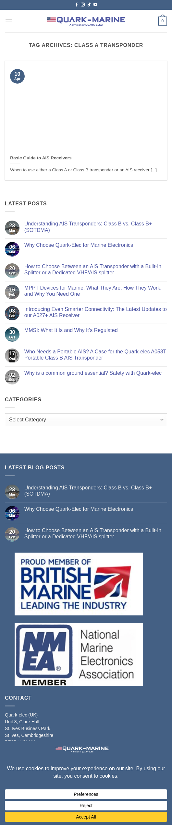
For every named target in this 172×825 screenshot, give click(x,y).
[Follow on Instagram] (83, 5)
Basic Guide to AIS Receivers (40, 157)
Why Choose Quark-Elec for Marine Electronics (78, 245)
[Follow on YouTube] (95, 5)
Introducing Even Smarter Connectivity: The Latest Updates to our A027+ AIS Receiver (95, 312)
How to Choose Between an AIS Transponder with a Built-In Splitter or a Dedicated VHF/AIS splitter (92, 269)
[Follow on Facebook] (77, 5)
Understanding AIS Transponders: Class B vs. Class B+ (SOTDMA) (88, 227)
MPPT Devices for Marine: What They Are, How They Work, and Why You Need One (93, 291)
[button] (9, 21)
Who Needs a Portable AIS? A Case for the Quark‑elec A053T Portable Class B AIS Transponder (95, 355)
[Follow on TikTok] (89, 5)
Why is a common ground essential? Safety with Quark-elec (93, 373)
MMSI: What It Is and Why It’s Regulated (71, 330)
